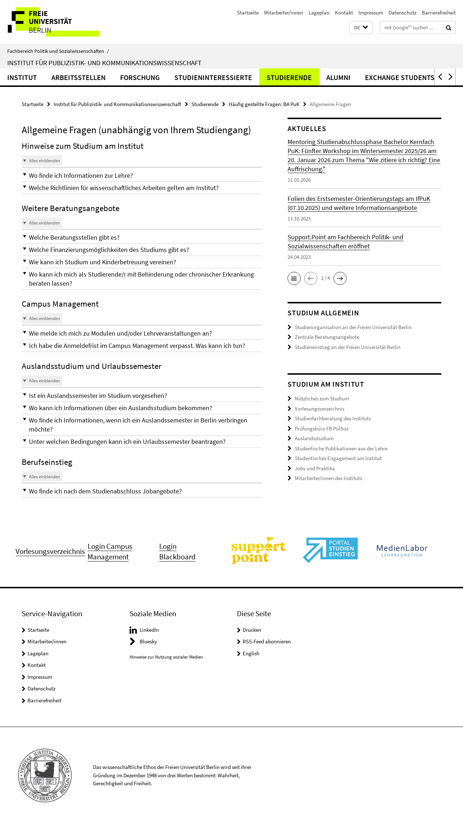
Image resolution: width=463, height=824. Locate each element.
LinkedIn (149, 629)
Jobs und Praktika (315, 468)
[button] (361, 27)
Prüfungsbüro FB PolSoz (321, 428)
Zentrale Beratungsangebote (327, 336)
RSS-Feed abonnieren (267, 641)
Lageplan (319, 12)
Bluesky (148, 641)
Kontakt (344, 12)
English (251, 653)
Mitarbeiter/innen (283, 12)
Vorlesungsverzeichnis (319, 408)
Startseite (248, 12)
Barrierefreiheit (439, 12)
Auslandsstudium (314, 438)
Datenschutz (402, 12)
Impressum (370, 12)
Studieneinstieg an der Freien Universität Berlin (347, 347)
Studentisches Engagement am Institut (338, 458)
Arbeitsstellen (78, 77)
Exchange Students (399, 77)
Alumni (338, 77)
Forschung (140, 77)
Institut (22, 77)
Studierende (289, 77)
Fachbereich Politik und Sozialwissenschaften (58, 51)
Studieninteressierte (213, 77)
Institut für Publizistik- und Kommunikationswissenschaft (104, 62)
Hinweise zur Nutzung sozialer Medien (166, 657)
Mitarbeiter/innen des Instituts (328, 478)
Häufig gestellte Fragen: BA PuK (264, 104)
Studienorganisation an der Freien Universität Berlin (353, 327)
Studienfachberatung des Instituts (333, 418)
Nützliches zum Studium (322, 398)
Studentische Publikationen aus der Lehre (341, 448)
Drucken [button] (252, 629)
